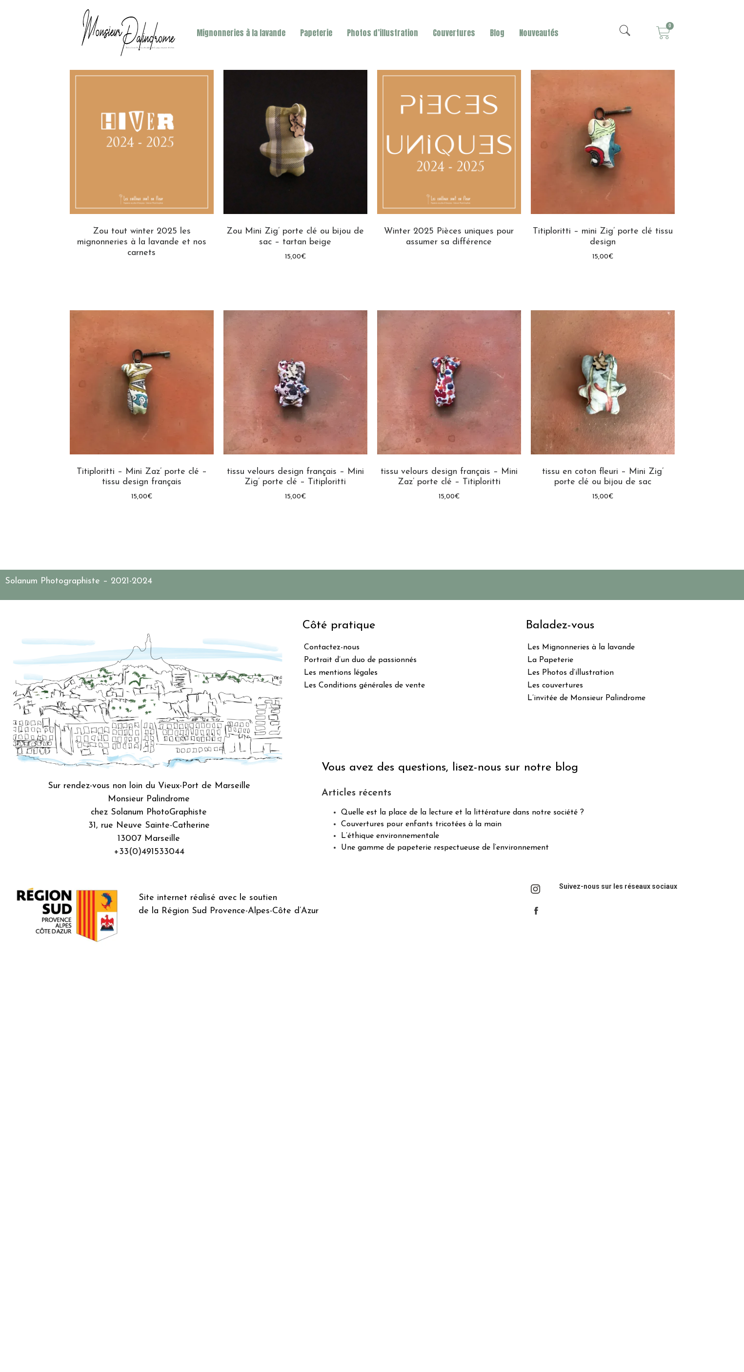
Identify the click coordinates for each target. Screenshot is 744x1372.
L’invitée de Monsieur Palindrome (586, 698)
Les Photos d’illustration (570, 673)
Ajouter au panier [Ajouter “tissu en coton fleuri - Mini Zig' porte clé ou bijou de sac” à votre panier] (602, 521)
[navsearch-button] (625, 33)
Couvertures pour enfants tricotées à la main (421, 824)
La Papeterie (550, 660)
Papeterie (316, 33)
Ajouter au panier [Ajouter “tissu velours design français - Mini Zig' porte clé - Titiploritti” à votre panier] (295, 521)
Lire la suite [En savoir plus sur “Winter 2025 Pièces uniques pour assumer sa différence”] (449, 268)
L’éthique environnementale (390, 836)
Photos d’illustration (382, 33)
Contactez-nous (332, 647)
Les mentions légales (341, 673)
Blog (497, 33)
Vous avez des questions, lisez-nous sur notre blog (450, 767)
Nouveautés (539, 33)
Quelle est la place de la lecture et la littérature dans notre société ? (462, 812)
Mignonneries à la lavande (241, 33)
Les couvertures (555, 685)
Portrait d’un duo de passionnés (360, 660)
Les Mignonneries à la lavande (581, 647)
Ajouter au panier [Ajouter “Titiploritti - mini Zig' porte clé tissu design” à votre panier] (602, 281)
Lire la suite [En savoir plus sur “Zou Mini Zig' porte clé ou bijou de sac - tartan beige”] (295, 281)
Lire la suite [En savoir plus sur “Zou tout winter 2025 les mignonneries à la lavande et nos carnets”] (141, 278)
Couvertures (454, 33)
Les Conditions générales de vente (364, 685)
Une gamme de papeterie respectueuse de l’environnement (445, 848)
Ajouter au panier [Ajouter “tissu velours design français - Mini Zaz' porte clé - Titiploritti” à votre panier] (449, 521)
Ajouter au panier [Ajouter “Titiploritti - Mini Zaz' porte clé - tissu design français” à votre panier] (141, 521)
